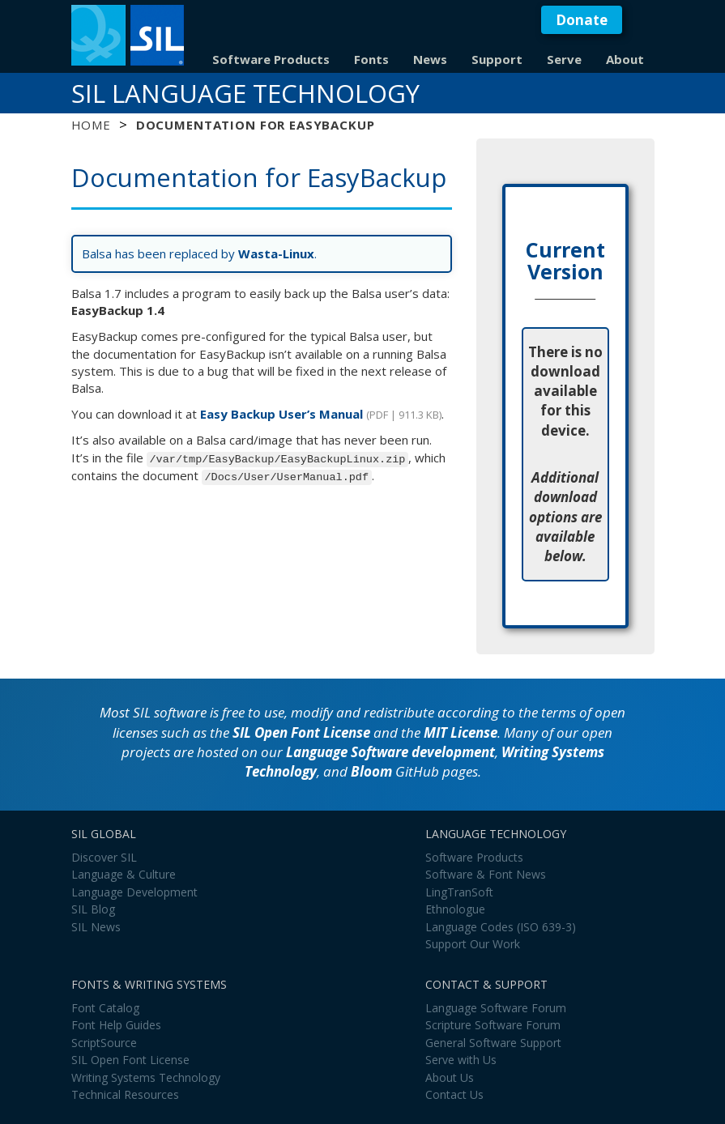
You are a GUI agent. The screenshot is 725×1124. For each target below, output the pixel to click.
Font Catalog (105, 1007)
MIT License (460, 732)
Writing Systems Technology (145, 1077)
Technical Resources (125, 1094)
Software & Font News (485, 874)
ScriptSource (104, 1042)
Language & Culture (123, 874)
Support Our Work (472, 944)
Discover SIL (104, 857)
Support (496, 59)
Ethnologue (455, 909)
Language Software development (390, 752)
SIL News (96, 927)
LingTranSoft (459, 892)
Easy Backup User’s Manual (281, 414)
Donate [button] (582, 20)
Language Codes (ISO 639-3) (500, 927)
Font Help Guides (116, 1024)
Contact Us (454, 1094)
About (625, 59)
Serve (564, 59)
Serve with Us (461, 1059)
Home (91, 125)
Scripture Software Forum (493, 1024)
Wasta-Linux (276, 253)
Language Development (134, 892)
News (430, 59)
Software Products (271, 59)
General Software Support (493, 1042)
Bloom (371, 771)
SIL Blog (93, 909)
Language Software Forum (495, 1007)
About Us (449, 1077)
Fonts (371, 59)
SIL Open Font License (301, 732)
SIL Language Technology (245, 93)
